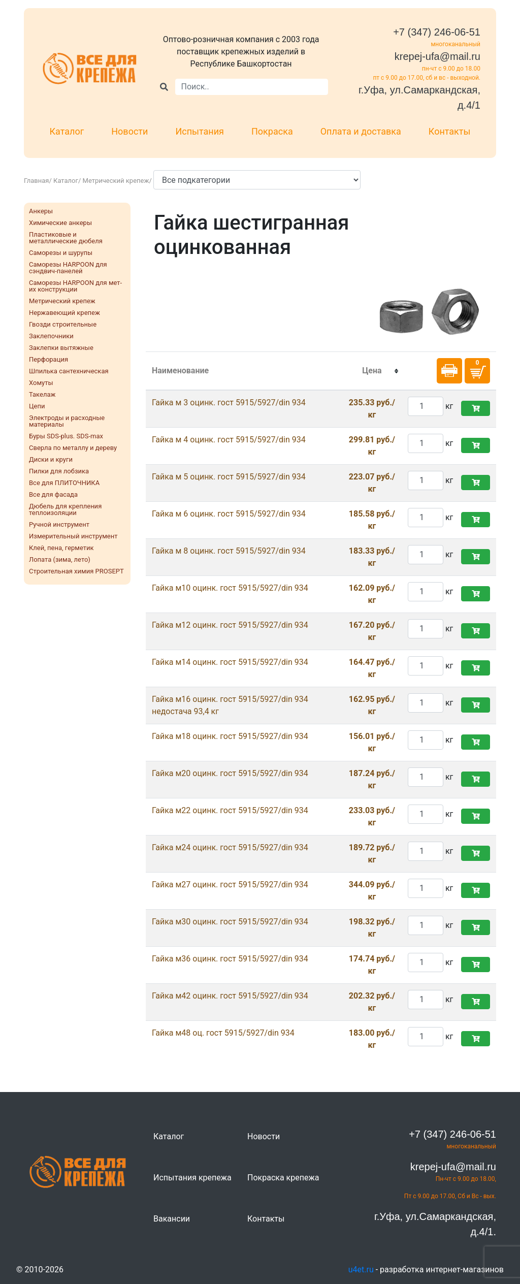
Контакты (450, 131)
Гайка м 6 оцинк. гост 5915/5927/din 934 (229, 514)
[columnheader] (372, 371)
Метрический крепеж (116, 180)
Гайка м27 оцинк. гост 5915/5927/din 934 (230, 884)
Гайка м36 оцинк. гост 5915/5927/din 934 (230, 959)
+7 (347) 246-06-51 (436, 32)
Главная (36, 180)
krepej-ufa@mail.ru (437, 56)
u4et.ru (361, 1269)
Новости (129, 131)
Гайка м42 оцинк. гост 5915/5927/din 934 (230, 996)
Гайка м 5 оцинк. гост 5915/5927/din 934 (229, 477)
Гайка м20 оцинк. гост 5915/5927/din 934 (230, 773)
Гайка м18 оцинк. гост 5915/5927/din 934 (230, 736)
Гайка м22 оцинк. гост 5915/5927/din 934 (230, 810)
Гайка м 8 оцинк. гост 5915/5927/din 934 (229, 551)
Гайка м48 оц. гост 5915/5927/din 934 (223, 1033)
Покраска (272, 131)
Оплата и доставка (360, 131)
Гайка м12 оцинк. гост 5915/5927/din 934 (230, 625)
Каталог (67, 131)
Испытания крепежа (192, 1177)
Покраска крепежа (283, 1177)
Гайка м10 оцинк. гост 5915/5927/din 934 (230, 588)
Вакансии (171, 1219)
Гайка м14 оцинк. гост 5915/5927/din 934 (230, 662)
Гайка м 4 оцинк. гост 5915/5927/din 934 (229, 439)
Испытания (199, 131)
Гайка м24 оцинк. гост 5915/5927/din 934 (230, 847)
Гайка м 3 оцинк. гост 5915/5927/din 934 (229, 402)
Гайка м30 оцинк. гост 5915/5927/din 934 (230, 921)
